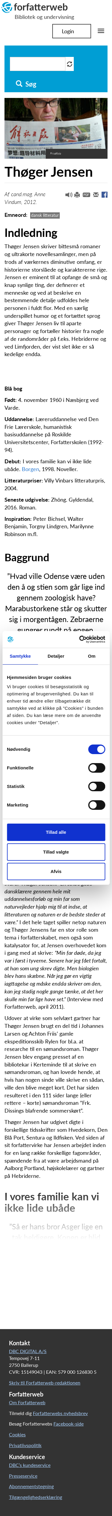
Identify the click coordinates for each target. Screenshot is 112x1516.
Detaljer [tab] (56, 656)
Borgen (30, 469)
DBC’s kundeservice (29, 1465)
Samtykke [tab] (20, 656)
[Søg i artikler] (37, 64)
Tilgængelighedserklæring (35, 1497)
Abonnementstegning (31, 1486)
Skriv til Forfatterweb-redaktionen (44, 1382)
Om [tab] (92, 656)
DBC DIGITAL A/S (28, 1351)
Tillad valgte (56, 851)
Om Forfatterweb (27, 1402)
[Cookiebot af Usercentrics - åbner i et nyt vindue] (79, 639)
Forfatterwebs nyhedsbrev (60, 1413)
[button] (66, 196)
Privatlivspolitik (25, 1445)
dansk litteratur (45, 215)
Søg (26, 84)
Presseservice (23, 1476)
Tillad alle (56, 832)
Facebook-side (68, 1423)
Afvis (56, 871)
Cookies (17, 1434)
